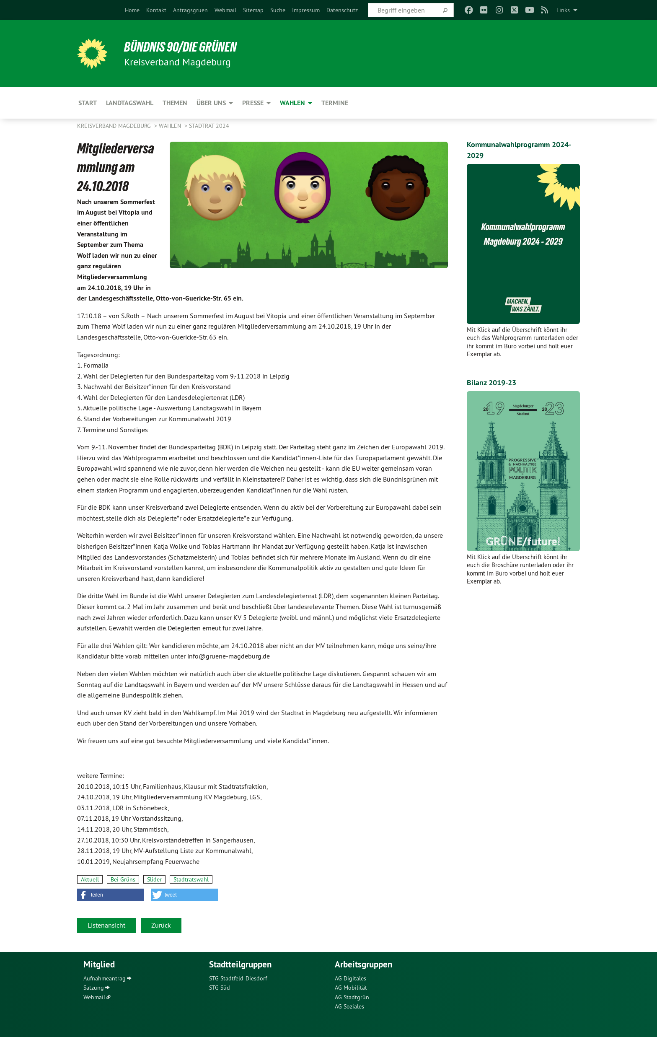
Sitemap (253, 10)
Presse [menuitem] (253, 103)
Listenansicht (106, 925)
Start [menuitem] (87, 103)
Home (132, 10)
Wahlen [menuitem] (292, 103)
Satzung (93, 987)
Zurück (161, 925)
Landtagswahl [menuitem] (129, 103)
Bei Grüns (123, 879)
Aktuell (90, 879)
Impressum (306, 10)
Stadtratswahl (191, 879)
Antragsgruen (190, 10)
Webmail (225, 10)
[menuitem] (132, 10)
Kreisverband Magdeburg (115, 126)
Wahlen (171, 126)
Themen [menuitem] (175, 103)
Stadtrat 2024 (209, 126)
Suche (277, 10)
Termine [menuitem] (334, 103)
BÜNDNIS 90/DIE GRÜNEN (180, 46)
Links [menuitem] (563, 10)
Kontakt (156, 10)
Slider (154, 879)
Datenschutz (342, 10)
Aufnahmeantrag (104, 978)
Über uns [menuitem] (211, 103)
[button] (110, 895)
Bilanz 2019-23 (491, 382)
